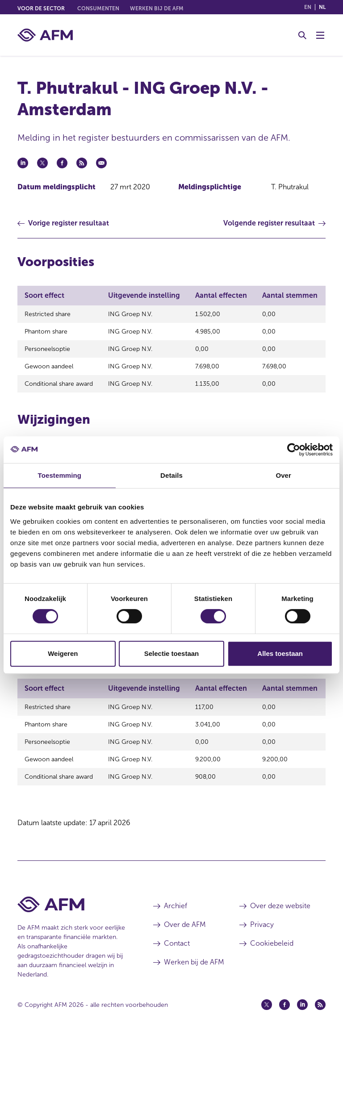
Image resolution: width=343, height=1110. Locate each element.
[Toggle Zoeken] (302, 35)
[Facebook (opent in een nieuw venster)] (284, 1075)
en (307, 7)
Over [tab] (283, 475)
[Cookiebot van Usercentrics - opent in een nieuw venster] (294, 449)
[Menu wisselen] (320, 35)
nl (322, 7)
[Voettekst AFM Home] (71, 975)
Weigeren (63, 653)
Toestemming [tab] (60, 475)
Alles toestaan (280, 653)
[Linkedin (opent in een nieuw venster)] (302, 1075)
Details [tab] (171, 475)
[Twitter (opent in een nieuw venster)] (266, 1075)
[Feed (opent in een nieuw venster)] (320, 1075)
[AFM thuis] (45, 35)
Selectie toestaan (171, 653)
